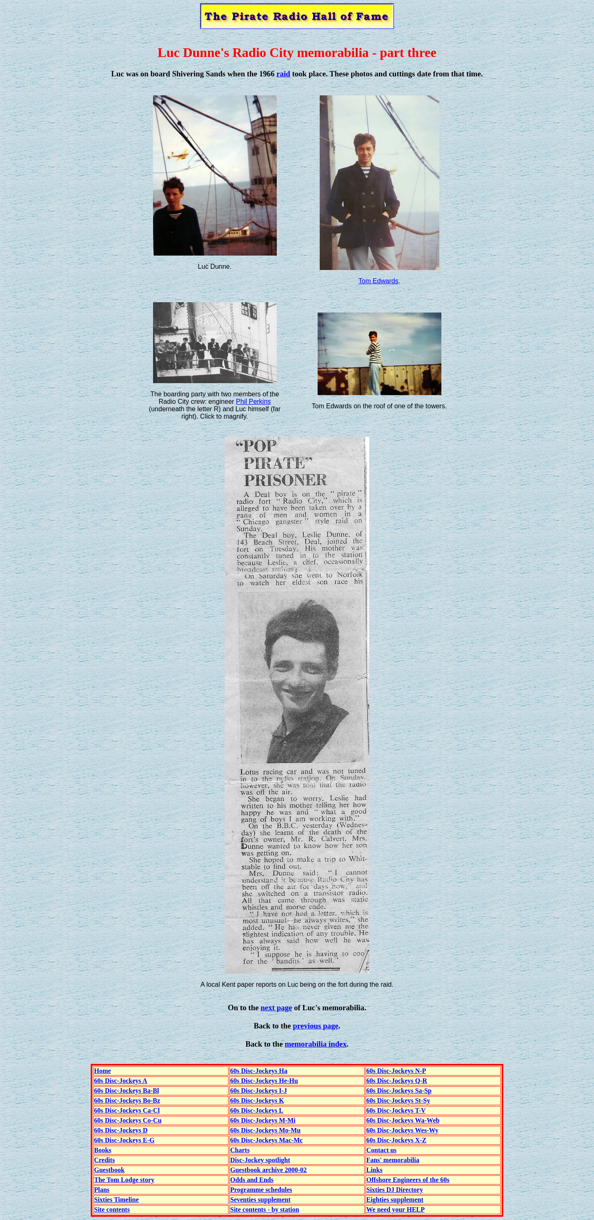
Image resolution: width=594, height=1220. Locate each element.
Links (374, 1169)
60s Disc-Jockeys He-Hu (264, 1080)
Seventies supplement (260, 1199)
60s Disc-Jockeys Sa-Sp (398, 1090)
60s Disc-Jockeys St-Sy (398, 1100)
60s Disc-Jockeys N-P (396, 1070)
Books (102, 1150)
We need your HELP (395, 1209)
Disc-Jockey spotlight (260, 1159)
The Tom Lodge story (124, 1179)
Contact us (381, 1150)
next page (276, 1007)
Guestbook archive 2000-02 (268, 1169)
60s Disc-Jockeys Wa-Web (402, 1120)
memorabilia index (315, 1044)
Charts (240, 1150)
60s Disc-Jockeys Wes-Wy (402, 1130)
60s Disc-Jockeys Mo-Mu (265, 1130)
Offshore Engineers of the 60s (407, 1179)
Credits (104, 1159)
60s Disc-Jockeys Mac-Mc (266, 1140)
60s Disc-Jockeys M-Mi (262, 1120)
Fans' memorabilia (392, 1159)
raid (283, 73)
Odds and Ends (251, 1179)
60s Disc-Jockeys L (256, 1110)
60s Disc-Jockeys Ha (259, 1070)
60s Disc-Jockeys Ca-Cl (127, 1110)
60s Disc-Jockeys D (121, 1130)
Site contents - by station (264, 1209)
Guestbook (109, 1169)
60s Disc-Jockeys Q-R (396, 1080)
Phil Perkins (253, 401)
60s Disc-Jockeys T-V (396, 1110)
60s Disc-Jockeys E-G (124, 1140)
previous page (315, 1025)
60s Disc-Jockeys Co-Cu (128, 1120)
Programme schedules (261, 1189)
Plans (101, 1189)
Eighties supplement (394, 1199)
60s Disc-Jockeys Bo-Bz (127, 1100)
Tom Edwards (378, 280)
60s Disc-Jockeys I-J (258, 1090)
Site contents (112, 1209)
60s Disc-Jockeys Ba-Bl (126, 1090)
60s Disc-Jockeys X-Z (396, 1140)
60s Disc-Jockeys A (120, 1080)
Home (102, 1070)
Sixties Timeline (116, 1199)
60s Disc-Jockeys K (257, 1100)
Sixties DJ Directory (394, 1189)
